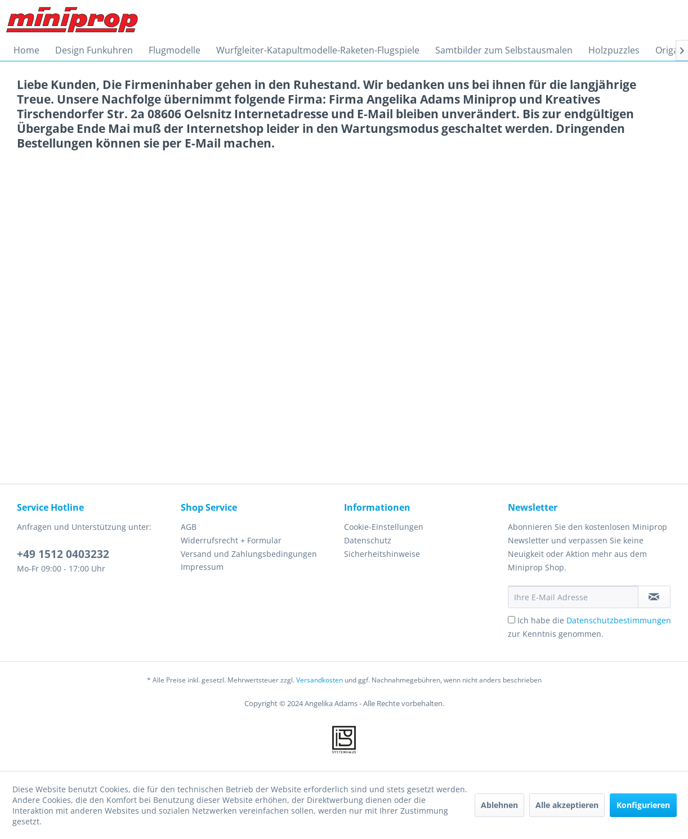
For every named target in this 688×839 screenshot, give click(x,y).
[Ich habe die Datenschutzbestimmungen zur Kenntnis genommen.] (511, 619)
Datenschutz (367, 540)
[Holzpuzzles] (613, 50)
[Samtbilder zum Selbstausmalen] (503, 50)
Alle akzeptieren (566, 805)
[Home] (26, 50)
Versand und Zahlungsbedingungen (249, 553)
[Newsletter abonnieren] (654, 597)
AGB (188, 526)
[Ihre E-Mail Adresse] (573, 597)
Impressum (202, 566)
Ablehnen (499, 805)
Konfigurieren (643, 805)
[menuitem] (26, 50)
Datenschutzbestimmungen (618, 620)
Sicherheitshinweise (382, 553)
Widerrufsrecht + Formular (231, 540)
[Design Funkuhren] (94, 50)
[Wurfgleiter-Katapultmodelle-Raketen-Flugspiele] (317, 50)
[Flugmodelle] (174, 50)
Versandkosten (319, 680)
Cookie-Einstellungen (383, 526)
